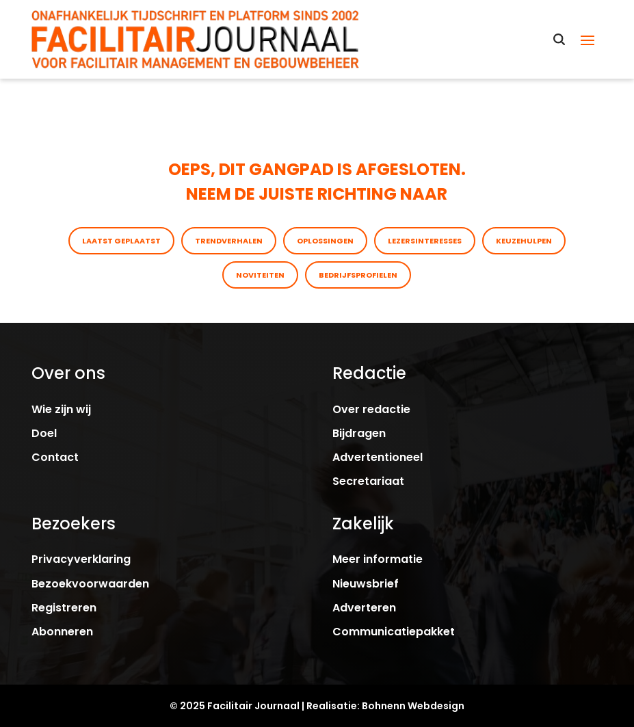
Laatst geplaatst (121, 240)
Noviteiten (260, 274)
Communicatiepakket (393, 631)
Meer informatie (377, 559)
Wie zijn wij (61, 409)
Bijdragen (359, 433)
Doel (44, 433)
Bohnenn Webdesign (413, 706)
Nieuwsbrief (365, 584)
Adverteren (364, 608)
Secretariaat (368, 481)
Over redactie (371, 409)
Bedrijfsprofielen (358, 274)
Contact (55, 457)
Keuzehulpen (524, 240)
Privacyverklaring (81, 559)
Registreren (63, 608)
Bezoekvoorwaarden (90, 584)
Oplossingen (325, 240)
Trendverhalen (229, 240)
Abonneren (62, 631)
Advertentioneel (377, 457)
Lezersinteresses (425, 240)
